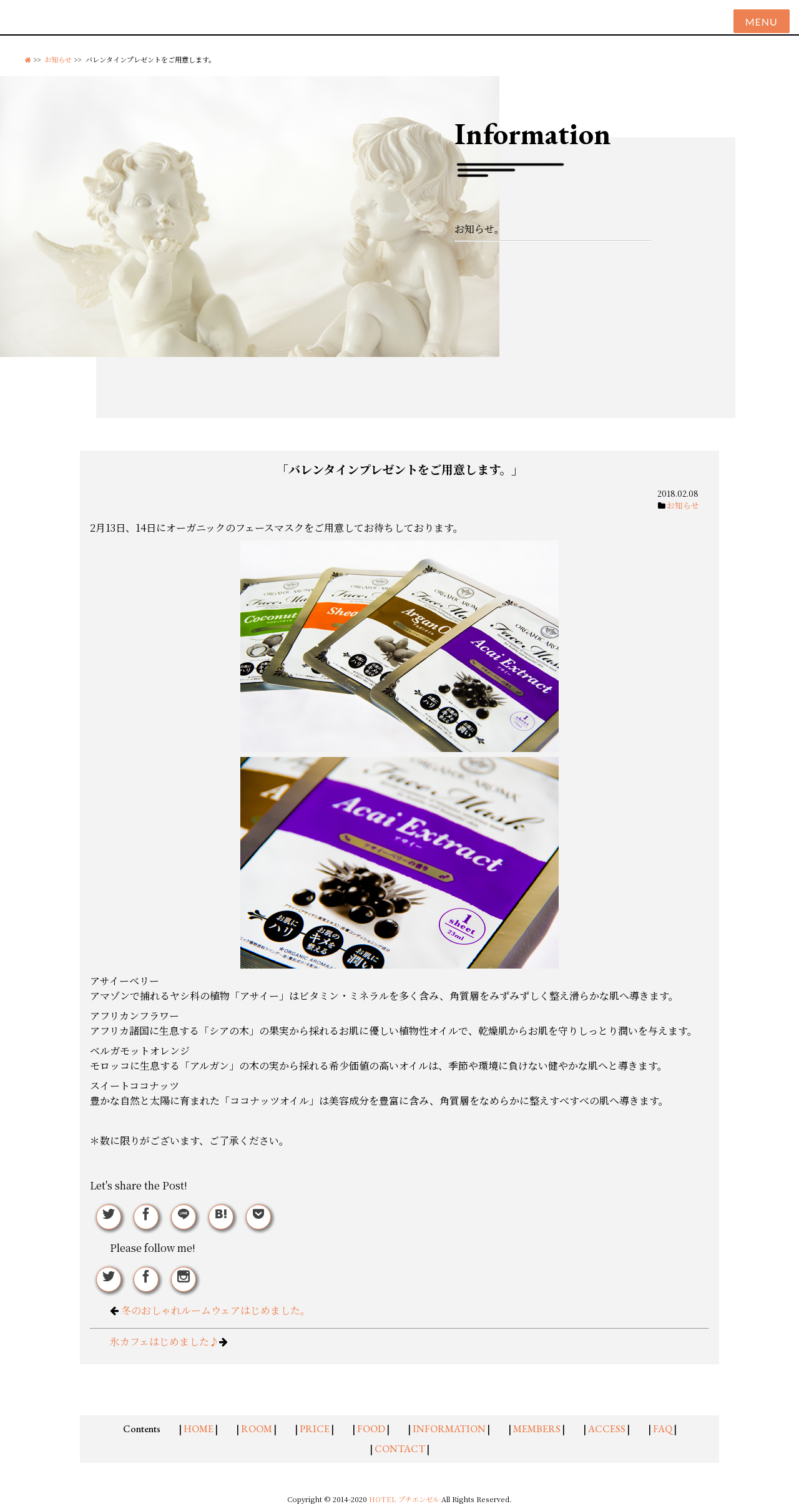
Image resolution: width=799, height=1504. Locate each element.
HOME (198, 1428)
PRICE (315, 1428)
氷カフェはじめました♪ (164, 1341)
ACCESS (606, 1428)
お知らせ (58, 59)
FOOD (371, 1428)
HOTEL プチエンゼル (405, 1499)
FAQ (662, 1428)
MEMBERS (537, 1428)
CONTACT (400, 1448)
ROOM (256, 1428)
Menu (761, 21)
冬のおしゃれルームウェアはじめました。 (215, 1310)
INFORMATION (449, 1428)
